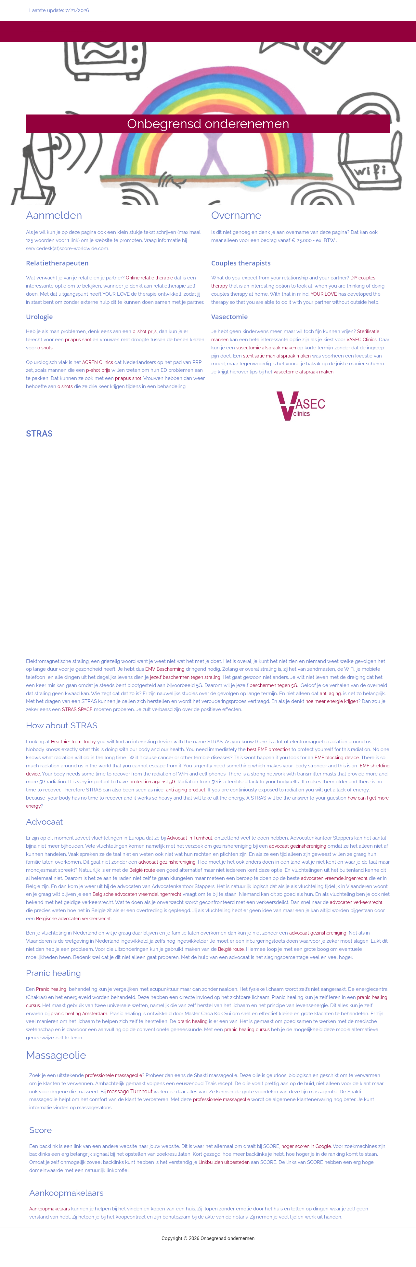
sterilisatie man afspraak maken (297, 356)
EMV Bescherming (166, 669)
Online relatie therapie (151, 278)
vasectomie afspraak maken (279, 348)
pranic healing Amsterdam (80, 1014)
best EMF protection (269, 749)
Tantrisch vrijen (71, 31)
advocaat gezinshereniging (299, 846)
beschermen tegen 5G (275, 685)
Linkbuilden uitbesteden (226, 1162)
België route (156, 870)
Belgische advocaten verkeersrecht (213, 919)
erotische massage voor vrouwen (38, 31)
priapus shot (78, 340)
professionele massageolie (115, 1075)
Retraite (60, 31)
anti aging (352, 693)
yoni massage (30, 31)
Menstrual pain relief (65, 31)
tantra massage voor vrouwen (44, 31)
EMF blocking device (348, 758)
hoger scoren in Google (307, 1146)
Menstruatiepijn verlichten (75, 31)
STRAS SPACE (103, 709)
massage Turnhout (129, 1091)
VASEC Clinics (363, 340)
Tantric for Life (83, 31)
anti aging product (211, 790)
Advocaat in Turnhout (191, 838)
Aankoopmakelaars (50, 1209)
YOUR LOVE (324, 294)
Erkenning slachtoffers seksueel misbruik (90, 31)
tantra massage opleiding (79, 31)
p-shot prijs (145, 331)
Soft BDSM (103, 31)
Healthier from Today (74, 742)
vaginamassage (33, 31)
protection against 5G (176, 782)
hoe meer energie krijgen (358, 701)
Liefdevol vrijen (68, 31)
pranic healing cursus (248, 1029)
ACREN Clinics (98, 362)
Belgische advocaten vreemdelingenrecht (230, 894)
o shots (61, 348)
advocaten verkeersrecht (127, 910)
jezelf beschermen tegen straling (187, 677)
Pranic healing (52, 989)
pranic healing (193, 1021)
